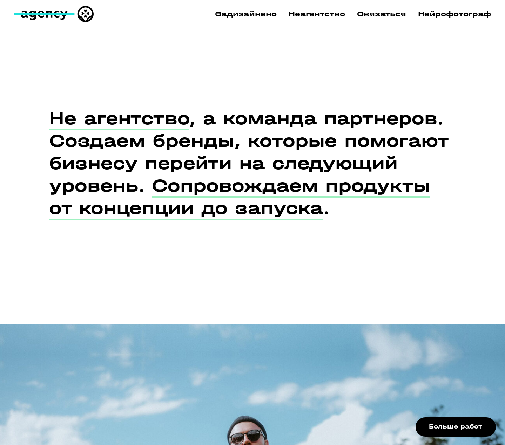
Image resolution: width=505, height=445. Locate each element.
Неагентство (317, 14)
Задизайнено (246, 14)
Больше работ (455, 426)
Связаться (381, 14)
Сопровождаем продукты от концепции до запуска (239, 197)
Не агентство (119, 118)
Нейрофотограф (454, 14)
